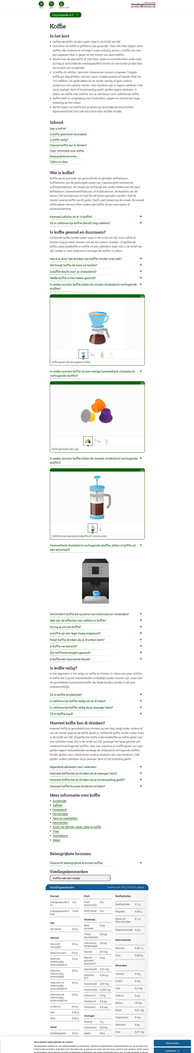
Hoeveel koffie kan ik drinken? (68, 145)
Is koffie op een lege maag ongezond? (75, 633)
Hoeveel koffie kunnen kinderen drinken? (77, 786)
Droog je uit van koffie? (65, 627)
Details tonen (40, 1048)
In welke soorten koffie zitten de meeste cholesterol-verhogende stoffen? (94, 460)
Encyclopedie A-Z (66, 14)
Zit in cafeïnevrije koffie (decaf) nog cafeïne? (80, 223)
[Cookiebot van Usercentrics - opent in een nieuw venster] (16, 1048)
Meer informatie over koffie (67, 150)
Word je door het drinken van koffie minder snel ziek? (86, 258)
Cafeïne (57, 805)
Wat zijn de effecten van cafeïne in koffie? (78, 620)
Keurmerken (60, 822)
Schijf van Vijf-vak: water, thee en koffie (77, 826)
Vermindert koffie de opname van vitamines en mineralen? (89, 614)
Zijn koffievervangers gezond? (70, 652)
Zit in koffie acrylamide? (66, 694)
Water (56, 840)
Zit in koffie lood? (61, 714)
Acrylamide (59, 800)
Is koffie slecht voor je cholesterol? (73, 271)
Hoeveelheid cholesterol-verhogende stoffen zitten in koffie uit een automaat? (93, 547)
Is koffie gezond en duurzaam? (68, 134)
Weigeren (172, 1043)
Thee (56, 831)
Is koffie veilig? (59, 139)
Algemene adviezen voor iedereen (73, 767)
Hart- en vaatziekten (65, 818)
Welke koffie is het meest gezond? (73, 278)
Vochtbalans (60, 835)
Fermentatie (60, 813)
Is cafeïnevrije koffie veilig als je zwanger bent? (81, 707)
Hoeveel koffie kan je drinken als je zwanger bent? (83, 773)
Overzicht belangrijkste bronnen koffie (76, 863)
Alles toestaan (172, 1028)
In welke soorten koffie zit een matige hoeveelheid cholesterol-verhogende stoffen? (92, 373)
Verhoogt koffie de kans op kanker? (73, 265)
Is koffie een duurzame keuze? (70, 659)
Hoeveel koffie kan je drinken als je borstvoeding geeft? (87, 779)
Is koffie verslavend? (63, 646)
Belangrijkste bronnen (63, 156)
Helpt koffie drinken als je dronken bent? (77, 640)
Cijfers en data (58, 161)
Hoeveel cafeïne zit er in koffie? (71, 216)
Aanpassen (172, 1036)
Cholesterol (60, 809)
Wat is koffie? (58, 128)
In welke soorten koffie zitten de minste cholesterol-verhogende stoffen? (93, 286)
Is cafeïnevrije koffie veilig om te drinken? (78, 701)
